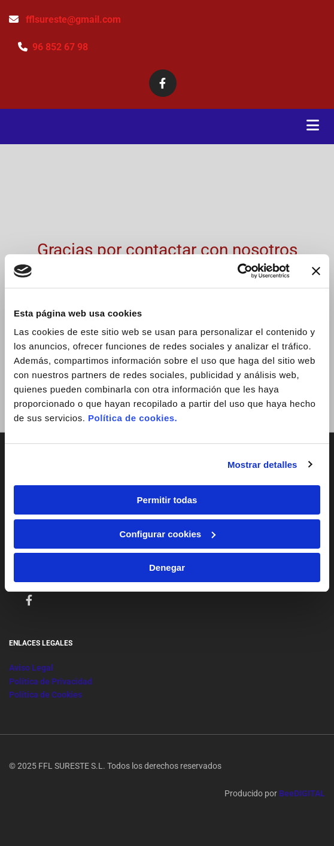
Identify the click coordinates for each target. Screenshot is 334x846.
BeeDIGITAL (302, 793)
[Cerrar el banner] (316, 271)
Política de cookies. (132, 418)
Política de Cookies (45, 694)
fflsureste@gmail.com (73, 19)
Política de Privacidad (50, 681)
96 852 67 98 (60, 47)
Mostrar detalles (262, 464)
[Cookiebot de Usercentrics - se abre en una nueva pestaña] (237, 271)
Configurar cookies (167, 534)
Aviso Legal (31, 667)
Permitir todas (167, 500)
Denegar (167, 567)
